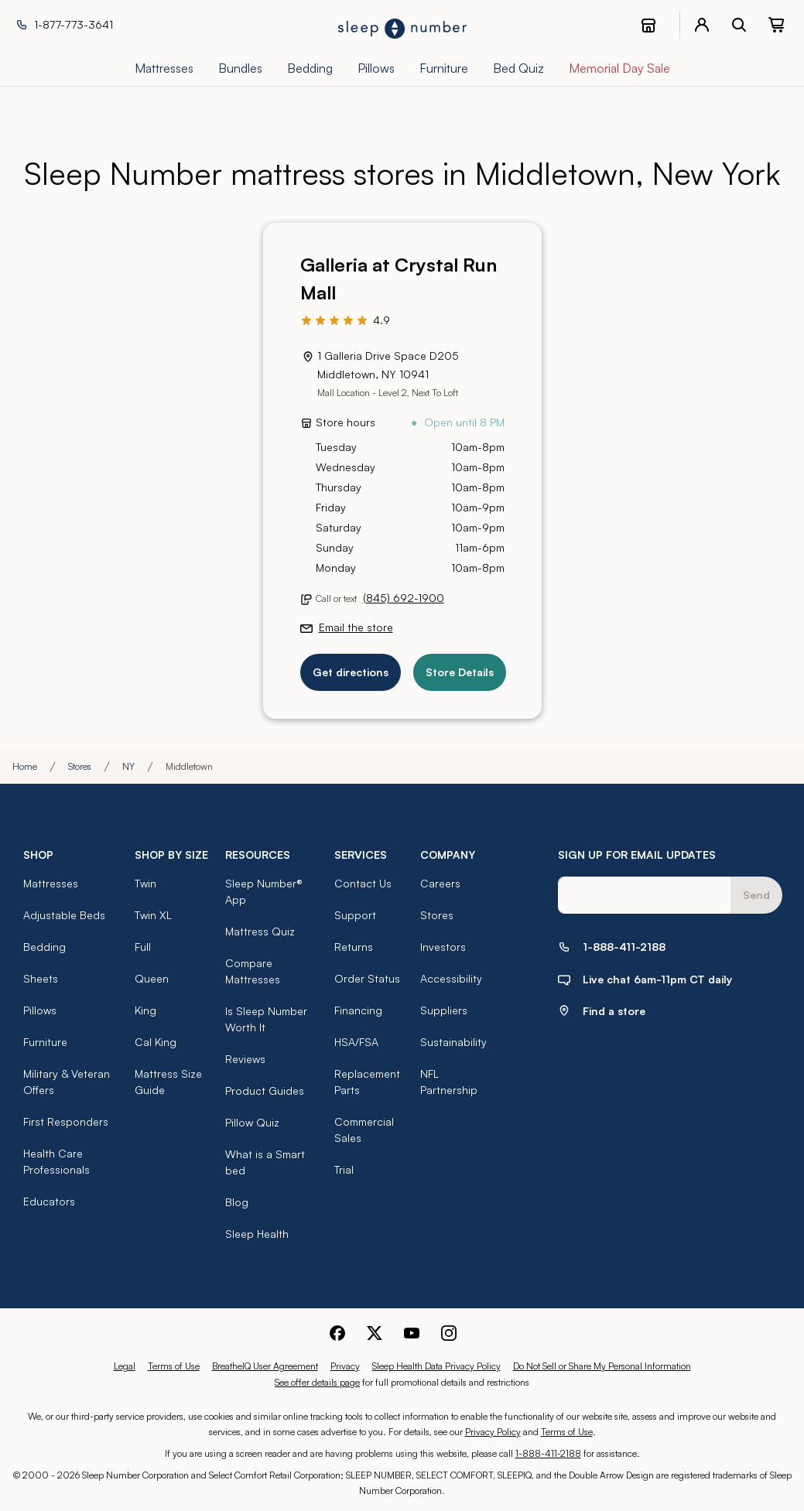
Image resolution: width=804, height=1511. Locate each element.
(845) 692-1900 (403, 597)
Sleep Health (257, 1233)
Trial (344, 1169)
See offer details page (317, 1382)
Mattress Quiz (260, 931)
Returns (353, 946)
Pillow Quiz (252, 1122)
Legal (124, 1366)
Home (24, 766)
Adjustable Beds (64, 914)
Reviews (245, 1058)
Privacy (345, 1366)
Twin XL (153, 914)
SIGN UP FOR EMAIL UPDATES (637, 854)
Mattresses (50, 883)
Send (756, 894)
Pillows (39, 1010)
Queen (152, 978)
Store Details (460, 672)
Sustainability (453, 1041)
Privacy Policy (493, 1432)
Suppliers (443, 1010)
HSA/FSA (356, 1041)
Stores (79, 766)
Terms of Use (174, 1366)
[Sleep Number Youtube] (411, 1331)
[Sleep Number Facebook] (337, 1331)
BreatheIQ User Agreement (265, 1366)
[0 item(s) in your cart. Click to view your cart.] (776, 24)
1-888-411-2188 (548, 1453)
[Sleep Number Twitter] (374, 1331)
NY (128, 766)
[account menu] (701, 24)
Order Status (367, 978)
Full (143, 946)
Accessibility (451, 978)
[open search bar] (739, 24)
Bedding (44, 946)
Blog (236, 1201)
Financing (358, 1010)
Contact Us (363, 883)
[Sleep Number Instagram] (449, 1331)
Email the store (356, 627)
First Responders (65, 1121)
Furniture (45, 1041)
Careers (440, 883)
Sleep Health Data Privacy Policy (436, 1366)
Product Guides (264, 1090)
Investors (443, 946)
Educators (49, 1201)
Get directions (350, 672)
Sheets (40, 978)
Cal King (155, 1041)
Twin (145, 883)
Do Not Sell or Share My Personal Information (602, 1366)
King (145, 1010)
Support (355, 914)
